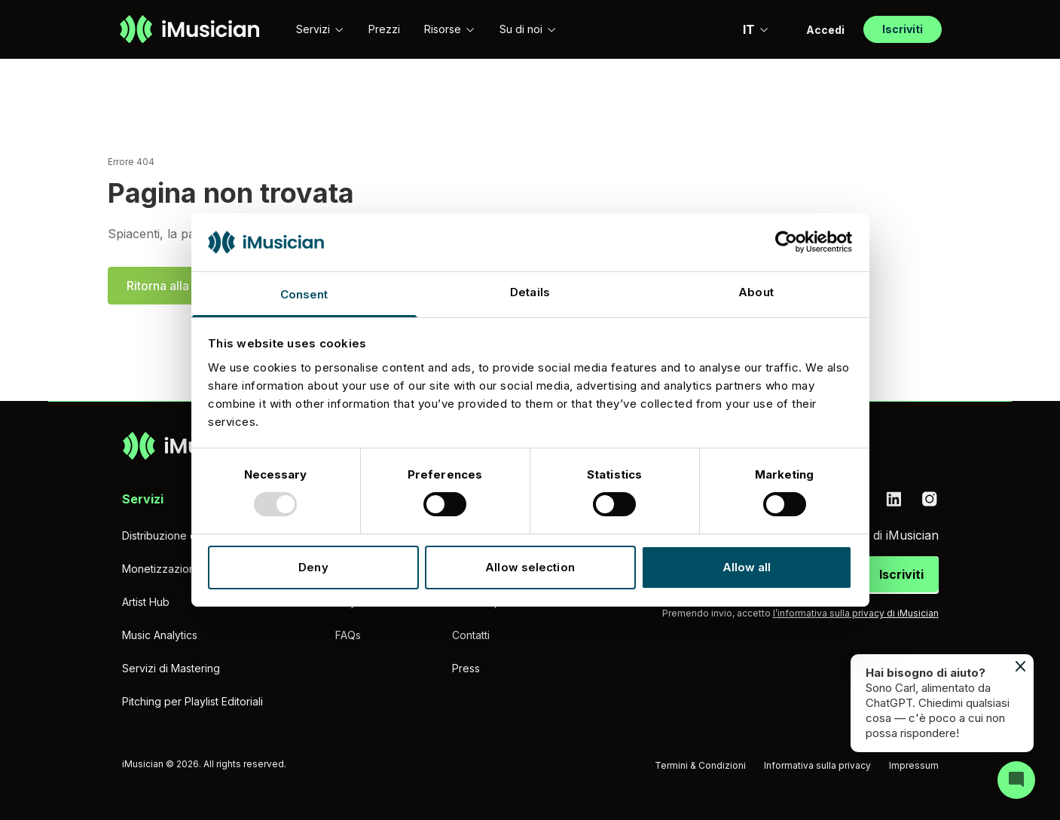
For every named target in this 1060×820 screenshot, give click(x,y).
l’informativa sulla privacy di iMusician (856, 613)
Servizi (320, 29)
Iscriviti (901, 574)
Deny (313, 567)
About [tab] (756, 292)
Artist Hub (146, 601)
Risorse (449, 29)
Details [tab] (530, 292)
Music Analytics (159, 635)
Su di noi (528, 29)
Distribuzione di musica (179, 535)
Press (466, 668)
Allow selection (530, 567)
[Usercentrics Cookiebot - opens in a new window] (786, 242)
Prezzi (384, 29)
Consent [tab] (304, 294)
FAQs (348, 635)
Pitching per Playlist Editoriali (192, 701)
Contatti (471, 635)
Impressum (914, 765)
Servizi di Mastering (171, 668)
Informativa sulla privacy (817, 765)
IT (756, 29)
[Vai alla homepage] (189, 29)
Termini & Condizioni (700, 765)
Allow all (746, 567)
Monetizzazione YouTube (185, 568)
